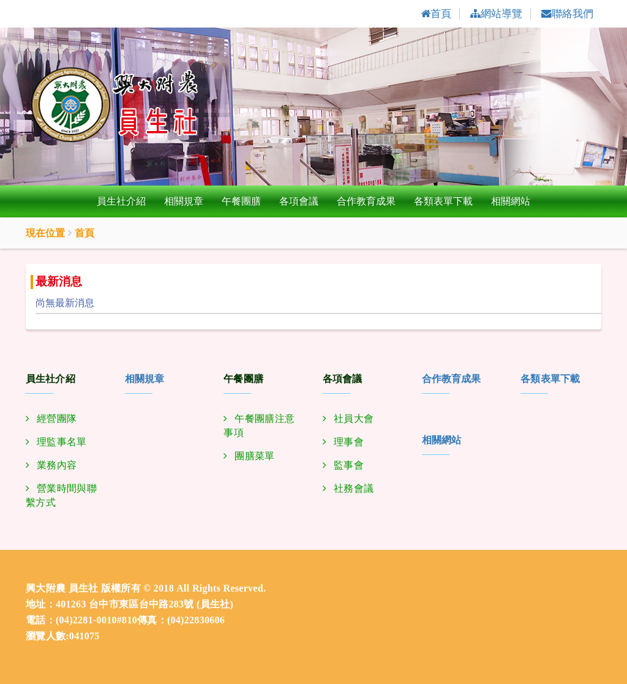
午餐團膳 (241, 202)
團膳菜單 (254, 456)
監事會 (349, 465)
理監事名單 (62, 442)
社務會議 (354, 489)
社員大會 (354, 419)
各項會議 (298, 202)
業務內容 (57, 465)
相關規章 (183, 202)
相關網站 (510, 202)
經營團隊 (57, 419)
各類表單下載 (443, 202)
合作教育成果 (366, 202)
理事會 (349, 442)
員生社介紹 (121, 202)
